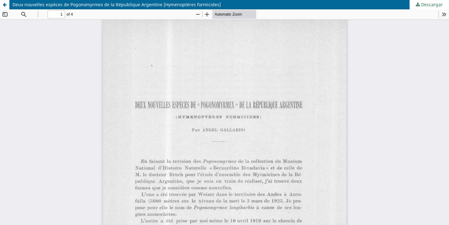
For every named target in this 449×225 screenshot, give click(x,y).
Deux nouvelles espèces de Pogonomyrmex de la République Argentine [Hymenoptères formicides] (117, 5)
